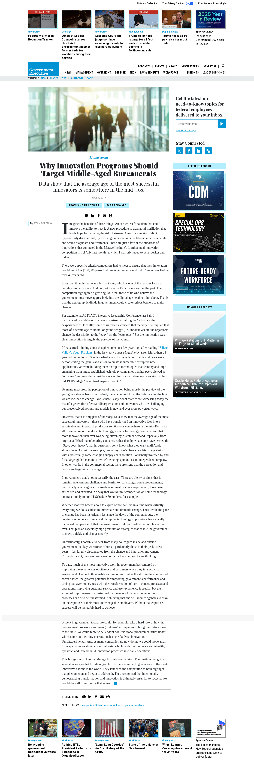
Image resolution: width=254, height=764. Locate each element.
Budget (54, 78)
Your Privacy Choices (177, 3)
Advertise (209, 66)
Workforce (171, 72)
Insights (193, 72)
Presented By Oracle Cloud (190, 392)
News (68, 72)
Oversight (104, 72)
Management (84, 72)
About (173, 66)
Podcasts (144, 66)
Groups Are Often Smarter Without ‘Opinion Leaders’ (112, 705)
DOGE (90, 78)
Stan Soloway (43, 223)
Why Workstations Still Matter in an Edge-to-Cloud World (197, 342)
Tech (132, 72)
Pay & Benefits (149, 72)
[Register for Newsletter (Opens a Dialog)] (222, 123)
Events (159, 66)
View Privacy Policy (186, 130)
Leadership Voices (214, 72)
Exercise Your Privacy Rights (213, 3)
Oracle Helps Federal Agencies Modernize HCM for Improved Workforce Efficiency (196, 384)
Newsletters (190, 66)
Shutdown (76, 78)
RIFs (43, 78)
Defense (120, 72)
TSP (64, 78)
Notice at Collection (147, 3)
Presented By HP (184, 348)
